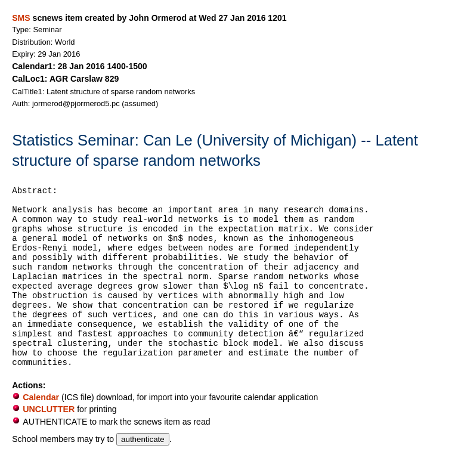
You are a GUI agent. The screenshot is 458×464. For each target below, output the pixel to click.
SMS (21, 18)
